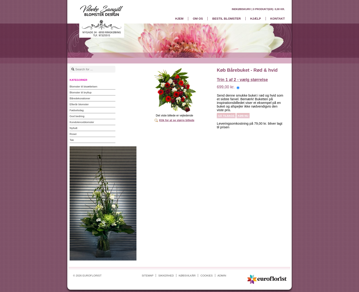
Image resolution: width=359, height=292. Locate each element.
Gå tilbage (226, 115)
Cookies (206, 275)
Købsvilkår (187, 275)
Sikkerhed (166, 275)
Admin (222, 275)
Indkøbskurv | (258, 9)
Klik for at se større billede (176, 120)
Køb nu (243, 115)
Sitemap (147, 275)
